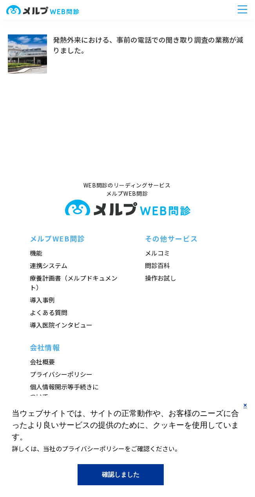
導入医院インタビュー (61, 325)
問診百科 (157, 265)
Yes (121, 474)
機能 (36, 253)
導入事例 (42, 299)
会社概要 (42, 361)
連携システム (48, 265)
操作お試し (160, 278)
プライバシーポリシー (61, 374)
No (245, 412)
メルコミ (157, 253)
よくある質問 (48, 312)
